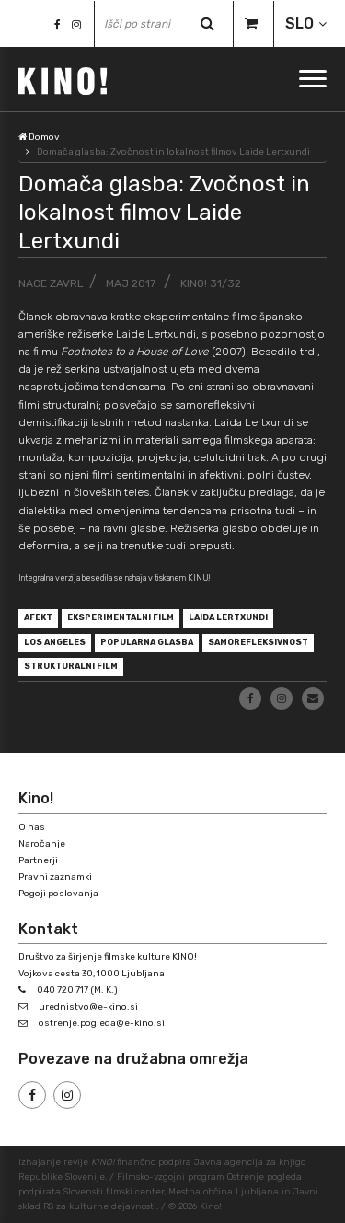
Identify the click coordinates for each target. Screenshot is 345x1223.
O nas (31, 827)
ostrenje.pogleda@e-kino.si (102, 1023)
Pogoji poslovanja (58, 893)
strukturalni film (71, 666)
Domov (39, 137)
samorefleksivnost (258, 642)
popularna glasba (146, 642)
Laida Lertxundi (228, 617)
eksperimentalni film (120, 617)
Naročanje (41, 843)
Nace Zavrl (51, 283)
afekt (38, 617)
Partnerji (38, 860)
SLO (299, 23)
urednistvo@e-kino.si (88, 1006)
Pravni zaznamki (55, 877)
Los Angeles (55, 642)
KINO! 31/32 (210, 283)
